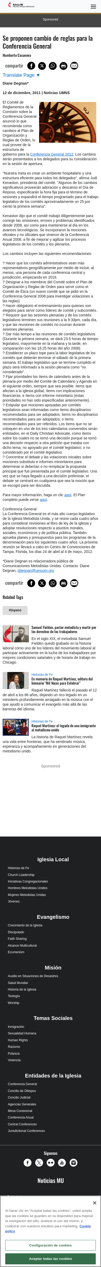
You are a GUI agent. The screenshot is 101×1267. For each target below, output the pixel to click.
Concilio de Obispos (22, 1091)
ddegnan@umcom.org (36, 570)
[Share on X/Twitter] (42, 66)
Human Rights (18, 1040)
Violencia (14, 1060)
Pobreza (14, 1053)
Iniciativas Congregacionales (28, 881)
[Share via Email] (74, 66)
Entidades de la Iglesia (53, 1076)
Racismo (14, 1047)
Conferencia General (22, 1084)
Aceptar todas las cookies (50, 1259)
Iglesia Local (53, 859)
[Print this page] (63, 66)
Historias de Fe (42, 674)
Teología (14, 996)
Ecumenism (16, 952)
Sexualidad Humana (22, 1033)
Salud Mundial (18, 983)
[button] (29, 1163)
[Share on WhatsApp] (53, 66)
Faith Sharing (17, 939)
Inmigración (16, 1027)
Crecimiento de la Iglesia (25, 925)
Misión (53, 968)
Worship (13, 1003)
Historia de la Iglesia (22, 989)
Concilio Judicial (19, 1097)
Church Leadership (21, 875)
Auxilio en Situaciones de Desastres (33, 976)
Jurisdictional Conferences (26, 1131)
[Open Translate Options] (21, 75)
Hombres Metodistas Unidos (27, 888)
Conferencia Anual (21, 1117)
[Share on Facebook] (31, 66)
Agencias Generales (22, 1104)
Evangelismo (53, 917)
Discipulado (16, 932)
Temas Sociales (53, 1018)
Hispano (15, 610)
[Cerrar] (94, 1203)
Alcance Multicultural (22, 945)
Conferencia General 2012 (51, 154)
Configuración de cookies (50, 1245)
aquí (67, 495)
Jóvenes (14, 901)
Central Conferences (22, 1124)
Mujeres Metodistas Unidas (27, 895)
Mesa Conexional (20, 1111)
